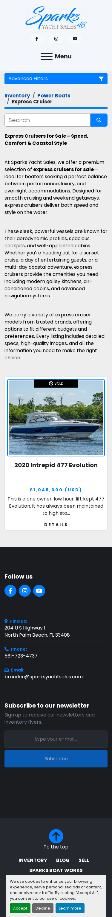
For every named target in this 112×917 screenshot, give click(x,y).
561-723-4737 (21, 655)
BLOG (63, 860)
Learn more (70, 908)
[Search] (47, 120)
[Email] (56, 739)
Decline (43, 908)
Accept (20, 908)
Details (56, 525)
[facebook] (37, 39)
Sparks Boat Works (56, 870)
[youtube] (75, 39)
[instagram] (56, 39)
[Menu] (47, 56)
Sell (84, 860)
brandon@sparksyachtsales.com (43, 676)
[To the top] (56, 840)
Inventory (33, 860)
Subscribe (56, 758)
